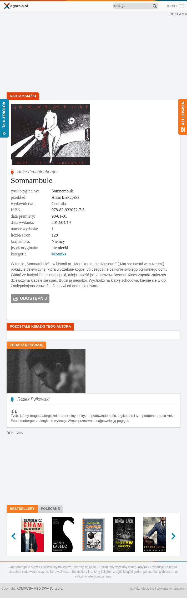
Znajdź (154, 6)
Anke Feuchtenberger (37, 172)
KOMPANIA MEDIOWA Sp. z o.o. (40, 588)
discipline (147, 588)
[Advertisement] (93, 52)
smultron (180, 588)
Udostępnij (33, 298)
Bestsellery (22, 509)
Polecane (50, 509)
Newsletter (182, 117)
